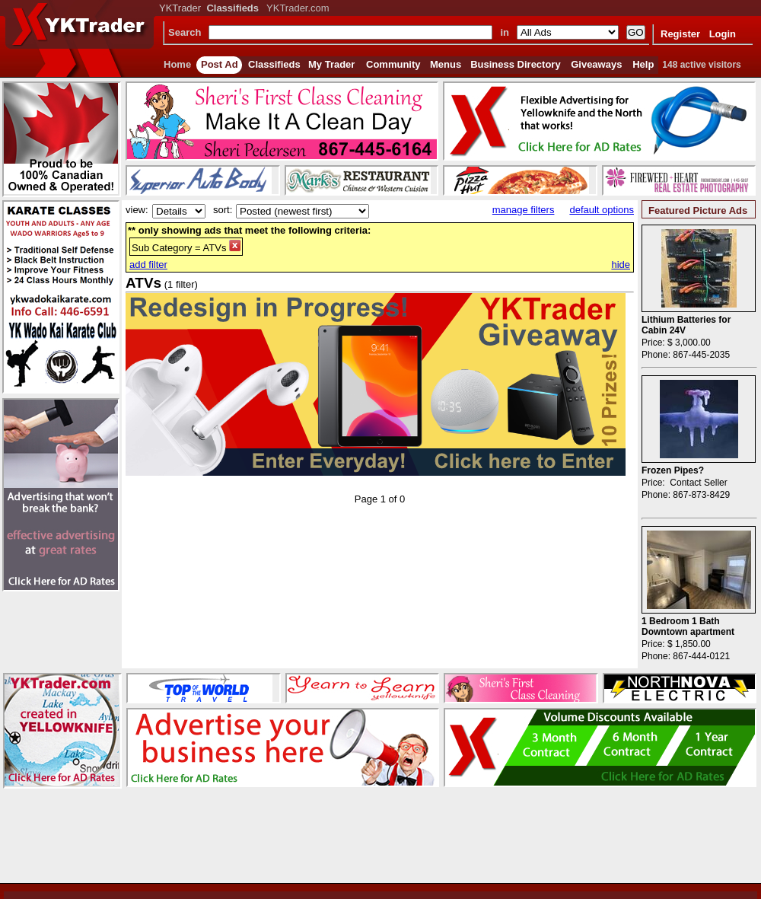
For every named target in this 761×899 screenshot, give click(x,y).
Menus (445, 64)
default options (601, 209)
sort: (222, 209)
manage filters (523, 209)
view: (137, 209)
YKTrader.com (298, 8)
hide (620, 264)
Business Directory (515, 64)
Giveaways (596, 64)
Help (643, 64)
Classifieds (274, 64)
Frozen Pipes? (673, 470)
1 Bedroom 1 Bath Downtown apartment (688, 626)
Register (680, 34)
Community (393, 64)
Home (177, 64)
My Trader (331, 64)
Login (722, 34)
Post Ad (219, 64)
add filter (148, 264)
